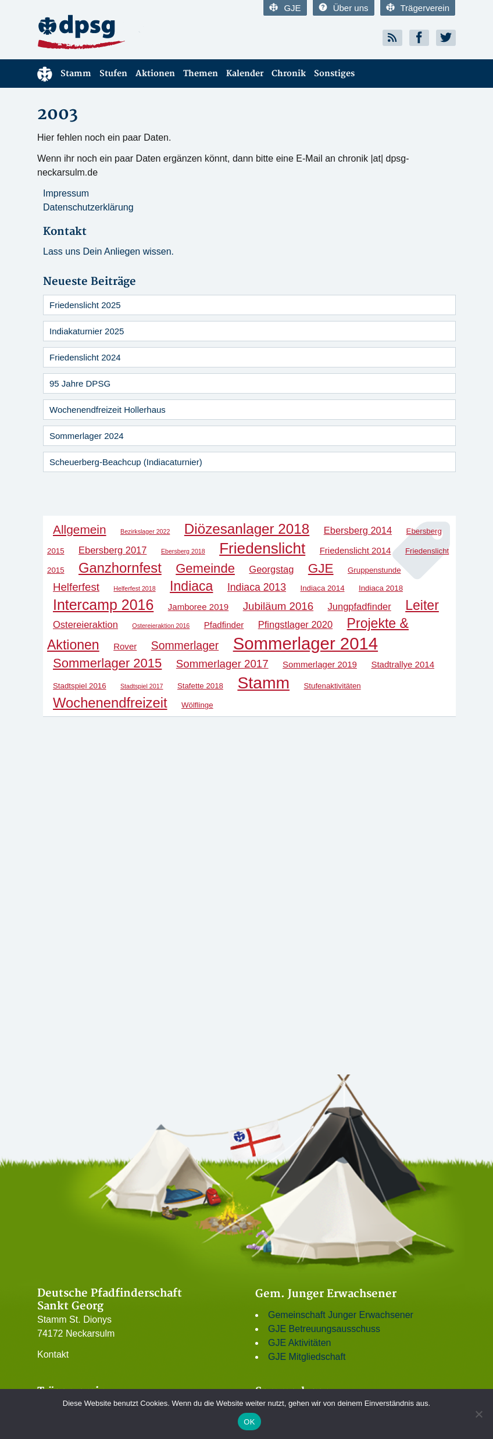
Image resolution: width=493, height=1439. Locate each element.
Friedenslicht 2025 (85, 305)
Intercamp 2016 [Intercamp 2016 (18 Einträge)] (103, 605)
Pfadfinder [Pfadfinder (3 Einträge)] (224, 625)
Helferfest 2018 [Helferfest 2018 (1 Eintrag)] (134, 588)
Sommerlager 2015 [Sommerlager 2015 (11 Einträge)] (107, 663)
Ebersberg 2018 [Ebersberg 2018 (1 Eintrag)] (183, 551)
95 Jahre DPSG (79, 383)
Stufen (113, 73)
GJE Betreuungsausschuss (324, 1329)
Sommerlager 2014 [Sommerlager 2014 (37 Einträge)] (305, 643)
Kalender (244, 73)
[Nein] (478, 1414)
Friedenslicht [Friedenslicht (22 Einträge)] (262, 548)
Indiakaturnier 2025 (86, 331)
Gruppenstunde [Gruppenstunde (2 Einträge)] (374, 570)
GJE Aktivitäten (299, 1343)
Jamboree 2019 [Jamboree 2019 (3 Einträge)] (198, 607)
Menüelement (44, 73)
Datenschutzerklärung (88, 207)
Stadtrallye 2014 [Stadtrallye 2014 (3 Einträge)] (402, 664)
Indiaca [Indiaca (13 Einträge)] (191, 586)
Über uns (344, 8)
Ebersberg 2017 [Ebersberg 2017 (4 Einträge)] (112, 550)
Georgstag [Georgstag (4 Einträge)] (271, 569)
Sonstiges (334, 73)
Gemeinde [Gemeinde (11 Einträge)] (205, 568)
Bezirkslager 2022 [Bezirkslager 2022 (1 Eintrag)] (145, 531)
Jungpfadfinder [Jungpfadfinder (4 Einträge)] (359, 606)
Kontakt (53, 1354)
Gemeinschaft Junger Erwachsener (340, 1315)
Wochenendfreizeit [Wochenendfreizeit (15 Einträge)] (110, 702)
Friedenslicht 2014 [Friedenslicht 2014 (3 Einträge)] (355, 550)
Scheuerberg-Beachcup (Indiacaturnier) (125, 462)
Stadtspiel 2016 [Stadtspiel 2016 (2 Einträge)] (79, 685)
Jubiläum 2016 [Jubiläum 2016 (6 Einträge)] (278, 606)
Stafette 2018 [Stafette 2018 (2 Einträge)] (200, 685)
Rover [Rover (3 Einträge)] (125, 646)
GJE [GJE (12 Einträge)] (321, 568)
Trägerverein (417, 8)
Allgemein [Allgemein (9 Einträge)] (79, 529)
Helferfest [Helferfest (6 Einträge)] (76, 587)
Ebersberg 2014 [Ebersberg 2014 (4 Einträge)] (358, 530)
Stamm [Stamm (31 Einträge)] (263, 682)
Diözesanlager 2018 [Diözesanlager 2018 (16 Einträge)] (246, 529)
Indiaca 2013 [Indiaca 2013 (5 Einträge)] (256, 587)
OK (249, 1421)
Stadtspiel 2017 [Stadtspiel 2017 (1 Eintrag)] (141, 686)
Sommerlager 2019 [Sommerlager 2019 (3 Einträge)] (320, 664)
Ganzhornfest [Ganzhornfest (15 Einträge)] (120, 568)
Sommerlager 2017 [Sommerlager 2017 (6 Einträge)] (222, 664)
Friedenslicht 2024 (85, 357)
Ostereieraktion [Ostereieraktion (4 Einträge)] (85, 624)
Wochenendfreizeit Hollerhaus (107, 410)
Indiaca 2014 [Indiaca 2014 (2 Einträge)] (322, 588)
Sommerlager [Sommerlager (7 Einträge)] (185, 645)
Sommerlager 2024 (86, 436)
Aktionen (155, 73)
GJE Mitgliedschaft (306, 1357)
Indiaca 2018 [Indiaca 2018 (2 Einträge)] (381, 588)
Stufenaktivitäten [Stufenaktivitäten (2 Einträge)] (331, 685)
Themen (200, 73)
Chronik (288, 73)
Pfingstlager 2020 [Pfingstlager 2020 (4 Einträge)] (295, 624)
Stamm (75, 73)
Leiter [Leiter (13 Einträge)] (422, 605)
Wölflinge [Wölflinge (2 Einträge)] (197, 705)
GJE (285, 8)
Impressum (66, 193)
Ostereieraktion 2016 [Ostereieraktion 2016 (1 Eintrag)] (161, 625)
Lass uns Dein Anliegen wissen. (108, 251)
